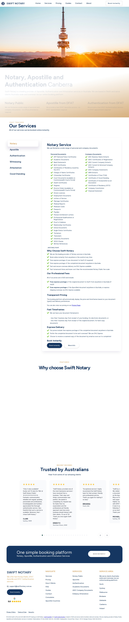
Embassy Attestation (80, 594)
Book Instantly (114, 3)
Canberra (102, 604)
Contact (78, 3)
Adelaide (102, 600)
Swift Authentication (59, 617)
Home (38, 3)
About (88, 3)
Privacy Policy (11, 612)
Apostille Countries (53, 601)
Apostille (76, 580)
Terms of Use (22, 612)
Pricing (58, 3)
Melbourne (103, 592)
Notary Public (78, 576)
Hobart (102, 608)
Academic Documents (81, 587)
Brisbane (102, 596)
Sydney (102, 588)
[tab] (23, 144)
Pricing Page (76, 305)
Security (31, 612)
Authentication (78, 583)
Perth (101, 584)
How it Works (51, 583)
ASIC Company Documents (83, 590)
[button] (100, 535)
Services (48, 3)
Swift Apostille (48, 617)
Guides (68, 3)
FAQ (47, 587)
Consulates (50, 597)
